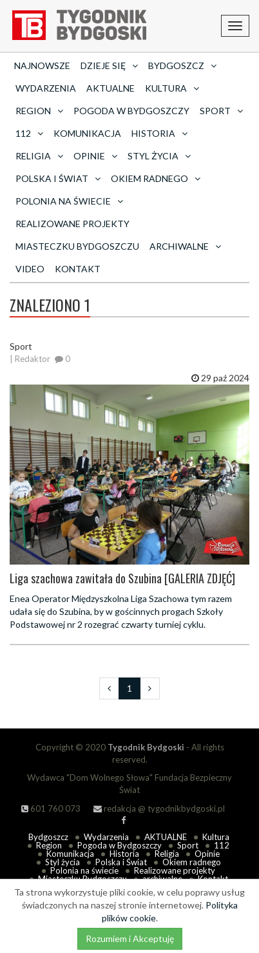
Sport (187, 845)
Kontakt (78, 268)
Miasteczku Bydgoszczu (77, 246)
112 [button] (29, 133)
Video (29, 268)
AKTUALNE (110, 88)
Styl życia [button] (159, 155)
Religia (167, 853)
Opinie (207, 853)
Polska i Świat (121, 862)
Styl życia (62, 862)
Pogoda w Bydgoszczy (131, 110)
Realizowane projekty (72, 223)
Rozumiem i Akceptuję (130, 938)
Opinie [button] (95, 155)
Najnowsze (42, 65)
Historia (124, 853)
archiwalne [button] (185, 246)
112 (221, 845)
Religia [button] (39, 155)
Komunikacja (87, 133)
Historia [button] (159, 133)
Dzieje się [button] (109, 65)
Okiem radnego (191, 862)
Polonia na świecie (84, 870)
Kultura (215, 837)
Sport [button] (221, 110)
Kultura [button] (172, 88)
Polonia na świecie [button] (69, 201)
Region (49, 845)
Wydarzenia (45, 88)
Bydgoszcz (48, 837)
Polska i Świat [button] (58, 178)
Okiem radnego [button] (155, 178)
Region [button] (39, 110)
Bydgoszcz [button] (182, 65)
